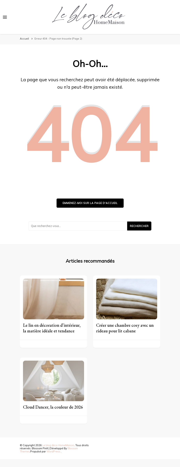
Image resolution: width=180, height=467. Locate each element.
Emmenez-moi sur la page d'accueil (90, 203)
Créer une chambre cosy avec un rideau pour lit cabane (125, 328)
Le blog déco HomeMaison (58, 445)
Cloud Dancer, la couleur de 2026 (53, 407)
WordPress (53, 451)
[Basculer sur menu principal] (5, 17)
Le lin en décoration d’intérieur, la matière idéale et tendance (52, 328)
